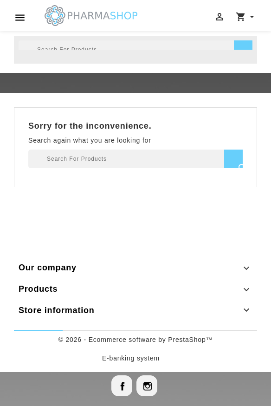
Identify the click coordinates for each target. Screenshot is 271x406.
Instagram (147, 386)
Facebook (122, 386)
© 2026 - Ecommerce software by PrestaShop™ (135, 339)
